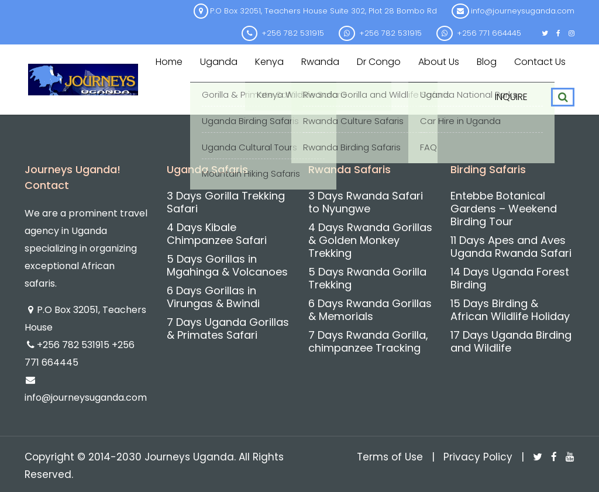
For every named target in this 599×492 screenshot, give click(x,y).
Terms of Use (390, 457)
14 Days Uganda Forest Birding (509, 278)
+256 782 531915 (74, 345)
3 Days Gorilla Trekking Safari (226, 202)
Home (169, 61)
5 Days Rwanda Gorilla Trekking (367, 278)
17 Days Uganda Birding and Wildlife (511, 341)
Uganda (218, 61)
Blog (487, 61)
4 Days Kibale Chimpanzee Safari (217, 233)
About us (438, 61)
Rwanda (320, 61)
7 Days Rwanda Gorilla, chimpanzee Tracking (368, 341)
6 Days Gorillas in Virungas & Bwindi (213, 297)
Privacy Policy (477, 457)
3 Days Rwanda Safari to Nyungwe (365, 202)
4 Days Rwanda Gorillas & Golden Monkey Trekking (370, 240)
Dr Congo (379, 61)
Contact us (540, 61)
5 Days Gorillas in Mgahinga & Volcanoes (227, 265)
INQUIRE (511, 97)
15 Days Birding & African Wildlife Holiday (510, 310)
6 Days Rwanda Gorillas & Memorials (370, 310)
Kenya (269, 61)
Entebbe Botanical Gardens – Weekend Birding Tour (503, 208)
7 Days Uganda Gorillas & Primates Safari (228, 328)
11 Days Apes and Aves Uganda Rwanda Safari (511, 246)
